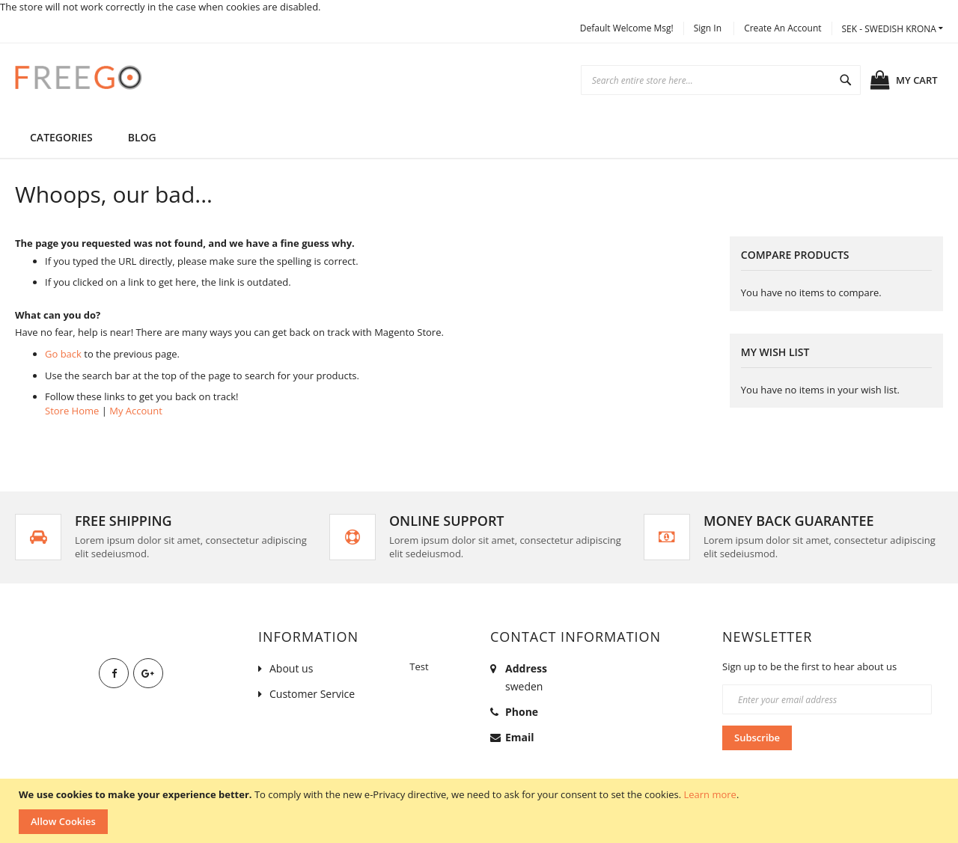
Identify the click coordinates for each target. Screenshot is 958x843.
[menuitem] (142, 137)
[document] (481, 811)
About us (291, 668)
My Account (135, 410)
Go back (63, 354)
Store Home (72, 410)
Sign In (707, 28)
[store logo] (78, 77)
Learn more (709, 794)
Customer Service (312, 694)
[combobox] (721, 80)
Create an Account (782, 28)
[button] (892, 29)
